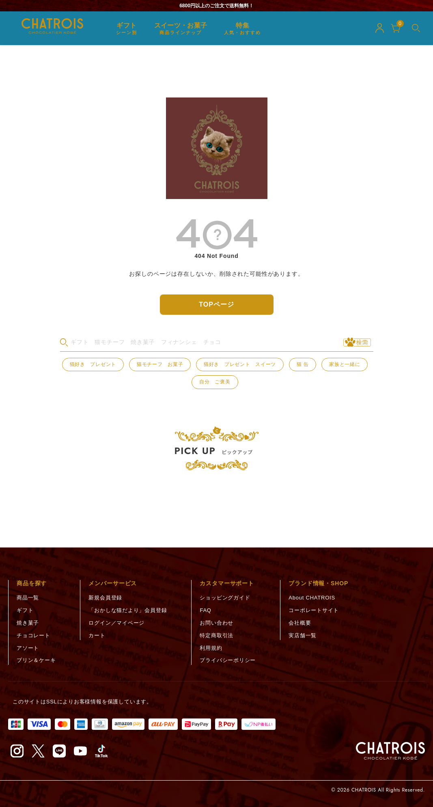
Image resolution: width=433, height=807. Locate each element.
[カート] (396, 28)
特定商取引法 (216, 635)
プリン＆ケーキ (36, 660)
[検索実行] (357, 342)
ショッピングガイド (225, 598)
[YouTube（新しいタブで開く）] (80, 751)
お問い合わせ (216, 623)
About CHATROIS (312, 598)
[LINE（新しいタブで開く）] (59, 751)
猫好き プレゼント (93, 364)
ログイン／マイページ (116, 623)
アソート (28, 648)
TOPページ (216, 304)
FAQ (205, 610)
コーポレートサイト (314, 610)
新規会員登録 (105, 598)
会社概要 (300, 623)
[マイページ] (380, 28)
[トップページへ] (390, 751)
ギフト (25, 610)
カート (96, 635)
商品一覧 (28, 598)
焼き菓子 (28, 623)
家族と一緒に (344, 364)
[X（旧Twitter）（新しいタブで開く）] (38, 751)
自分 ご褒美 (214, 382)
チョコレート (33, 635)
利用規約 (211, 648)
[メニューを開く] (416, 28)
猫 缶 (303, 364)
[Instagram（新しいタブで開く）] (17, 751)
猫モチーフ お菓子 (160, 364)
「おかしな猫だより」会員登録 (127, 610)
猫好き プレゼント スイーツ (240, 364)
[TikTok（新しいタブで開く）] (101, 751)
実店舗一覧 (303, 635)
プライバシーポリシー (228, 660)
